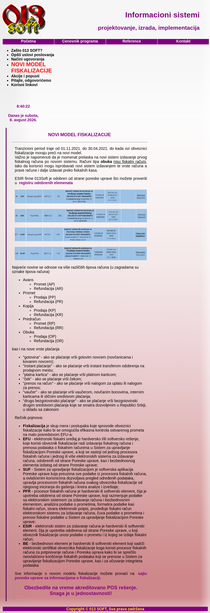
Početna (28, 41)
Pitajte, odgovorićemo (31, 80)
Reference (131, 41)
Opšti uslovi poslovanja (32, 55)
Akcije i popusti (25, 76)
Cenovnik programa (80, 41)
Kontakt (183, 41)
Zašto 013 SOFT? (26, 50)
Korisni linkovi (24, 85)
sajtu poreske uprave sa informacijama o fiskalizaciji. (81, 575)
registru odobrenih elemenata (46, 183)
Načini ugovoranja (27, 59)
